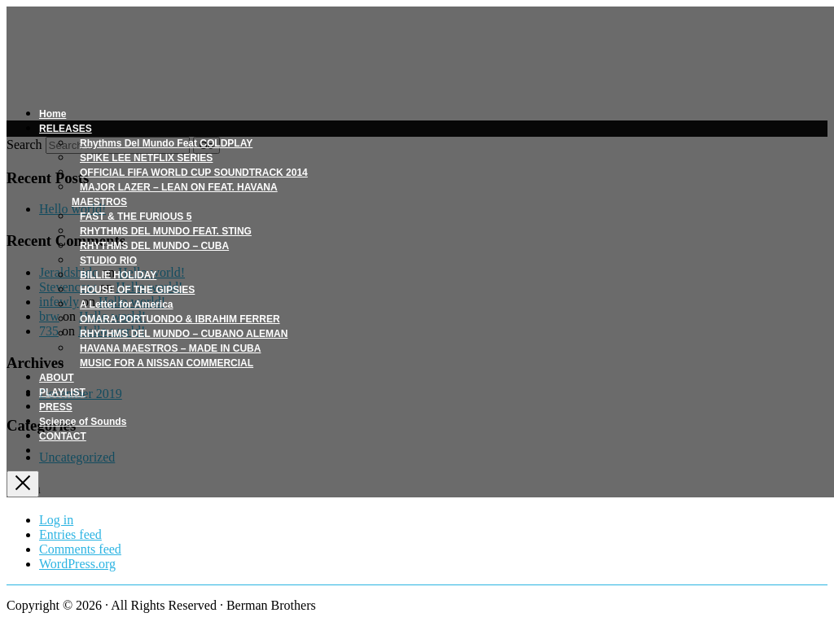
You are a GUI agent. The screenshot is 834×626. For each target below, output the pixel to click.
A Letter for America (126, 304)
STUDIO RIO (108, 260)
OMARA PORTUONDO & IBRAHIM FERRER (180, 319)
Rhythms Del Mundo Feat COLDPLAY (166, 143)
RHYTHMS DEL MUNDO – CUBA (154, 246)
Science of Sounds (82, 421)
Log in (56, 520)
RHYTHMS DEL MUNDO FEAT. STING (166, 231)
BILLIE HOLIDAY (118, 275)
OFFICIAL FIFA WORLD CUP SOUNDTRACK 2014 (194, 172)
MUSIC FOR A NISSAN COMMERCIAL (166, 363)
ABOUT (56, 377)
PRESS (55, 407)
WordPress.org (77, 564)
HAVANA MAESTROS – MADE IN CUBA (170, 348)
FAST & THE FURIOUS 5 (135, 216)
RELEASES (65, 128)
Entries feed (70, 534)
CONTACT (62, 436)
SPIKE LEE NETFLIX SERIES (146, 158)
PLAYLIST (62, 392)
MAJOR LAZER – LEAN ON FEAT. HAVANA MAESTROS (175, 195)
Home (52, 114)
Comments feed (80, 549)
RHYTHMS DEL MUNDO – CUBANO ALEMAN (184, 333)
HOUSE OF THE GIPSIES (137, 289)
